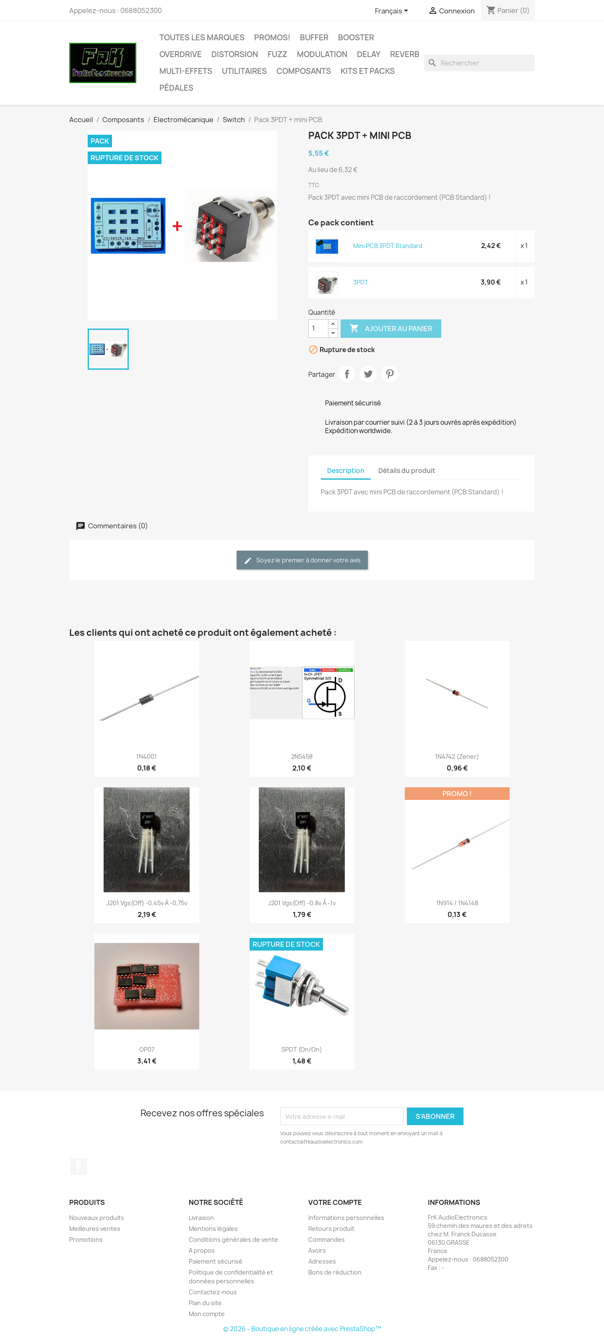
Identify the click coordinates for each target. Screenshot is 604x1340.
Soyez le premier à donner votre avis (302, 560)
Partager (346, 374)
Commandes (326, 1239)
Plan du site (205, 1303)
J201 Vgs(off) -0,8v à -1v (302, 903)
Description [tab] (345, 470)
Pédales (176, 88)
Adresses (322, 1261)
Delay (368, 54)
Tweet (368, 374)
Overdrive (180, 54)
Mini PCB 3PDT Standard (387, 246)
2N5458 (301, 756)
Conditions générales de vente (233, 1239)
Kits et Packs (368, 71)
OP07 (146, 1049)
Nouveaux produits (96, 1218)
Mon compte (207, 1314)
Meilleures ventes (94, 1229)
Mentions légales (213, 1229)
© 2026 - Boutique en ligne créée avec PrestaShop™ (302, 1328)
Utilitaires (244, 71)
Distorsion (234, 54)
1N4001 (146, 756)
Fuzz (277, 54)
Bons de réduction (335, 1272)
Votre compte (335, 1202)
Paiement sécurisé (215, 1261)
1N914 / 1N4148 (457, 903)
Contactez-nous (213, 1292)
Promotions (86, 1239)
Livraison (201, 1218)
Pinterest (389, 374)
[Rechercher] (479, 63)
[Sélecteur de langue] (393, 11)
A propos (202, 1250)
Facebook (78, 1166)
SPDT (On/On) (301, 1049)
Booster (356, 37)
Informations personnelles (346, 1218)
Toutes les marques (202, 37)
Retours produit (331, 1229)
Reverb (404, 54)
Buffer (314, 37)
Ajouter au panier (390, 328)
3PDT (360, 282)
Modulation (322, 54)
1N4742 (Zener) (457, 756)
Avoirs (317, 1250)
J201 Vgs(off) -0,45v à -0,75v (147, 903)
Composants (303, 71)
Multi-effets (185, 71)
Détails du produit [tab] (406, 470)
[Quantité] (318, 328)
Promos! (272, 37)
